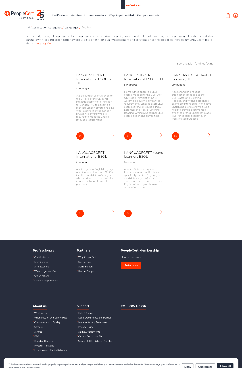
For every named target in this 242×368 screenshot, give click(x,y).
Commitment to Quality (47, 322)
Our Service (84, 262)
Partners (91, 4)
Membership (41, 262)
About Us (173, 4)
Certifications (41, 257)
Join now (131, 265)
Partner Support (87, 271)
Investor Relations (44, 345)
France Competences (46, 280)
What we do (41, 313)
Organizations (68, 4)
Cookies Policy (33, 355)
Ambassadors (41, 266)
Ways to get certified (45, 271)
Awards (38, 331)
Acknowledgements (89, 331)
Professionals (43, 4)
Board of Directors (44, 341)
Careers (38, 327)
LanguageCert (43, 43)
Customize (205, 353)
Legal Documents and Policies (94, 317)
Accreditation (85, 266)
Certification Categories (48, 27)
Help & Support (86, 313)
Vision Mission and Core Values (50, 317)
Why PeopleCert (87, 257)
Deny (187, 353)
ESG (36, 336)
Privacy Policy (85, 327)
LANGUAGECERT (199, 4)
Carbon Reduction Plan (90, 336)
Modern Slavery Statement (93, 322)
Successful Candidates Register (95, 341)
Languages (73, 27)
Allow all (225, 353)
